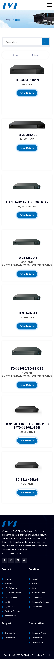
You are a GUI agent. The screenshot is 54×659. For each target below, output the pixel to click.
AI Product (10, 583)
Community (37, 597)
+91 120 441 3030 (11, 553)
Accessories (10, 615)
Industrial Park (38, 592)
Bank (34, 588)
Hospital (35, 583)
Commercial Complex (41, 602)
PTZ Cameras (11, 597)
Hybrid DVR (10, 606)
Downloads (10, 633)
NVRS (8, 20)
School (35, 579)
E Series (14, 55)
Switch (8, 579)
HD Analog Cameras (14, 592)
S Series (35, 55)
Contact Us (10, 637)
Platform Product (12, 611)
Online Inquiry (38, 642)
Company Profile (39, 633)
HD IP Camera (11, 588)
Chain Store (37, 606)
